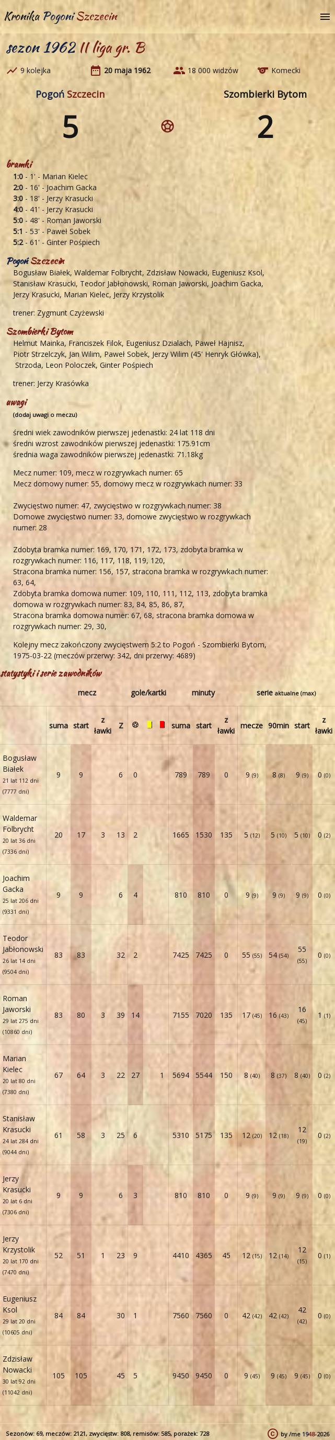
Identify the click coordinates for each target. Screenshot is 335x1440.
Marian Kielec (65, 176)
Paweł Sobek (68, 231)
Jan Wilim (84, 354)
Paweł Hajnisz (218, 343)
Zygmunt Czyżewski (70, 313)
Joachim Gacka (72, 187)
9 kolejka (35, 70)
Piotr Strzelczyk (39, 354)
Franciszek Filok (95, 343)
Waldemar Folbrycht (108, 272)
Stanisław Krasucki (44, 283)
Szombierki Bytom (265, 94)
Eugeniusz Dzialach (158, 343)
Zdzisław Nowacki (176, 272)
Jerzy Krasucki (70, 198)
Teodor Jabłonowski (114, 283)
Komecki (286, 70)
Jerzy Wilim (170, 354)
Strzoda (27, 365)
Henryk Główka (230, 354)
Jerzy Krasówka (63, 383)
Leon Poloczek (70, 365)
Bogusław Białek (41, 272)
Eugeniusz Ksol (237, 272)
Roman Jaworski (74, 220)
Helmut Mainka (38, 343)
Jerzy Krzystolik (138, 294)
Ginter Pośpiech (73, 242)
